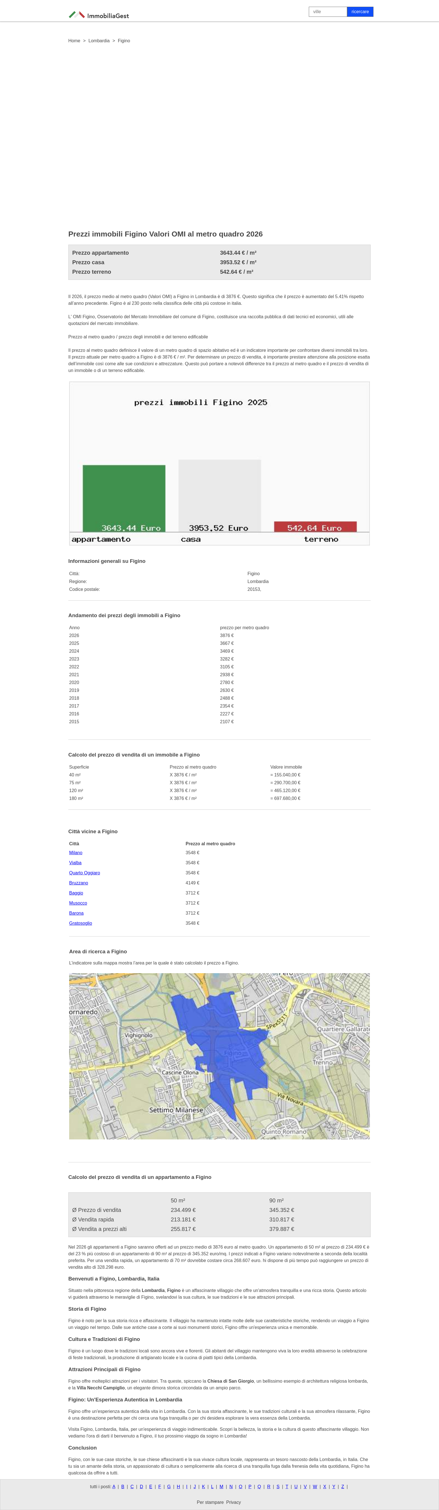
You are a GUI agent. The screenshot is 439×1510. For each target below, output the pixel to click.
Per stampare (210, 1502)
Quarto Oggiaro (84, 872)
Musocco (78, 903)
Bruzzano (78, 883)
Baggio (76, 893)
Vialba (75, 862)
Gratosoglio (80, 923)
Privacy (233, 1502)
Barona (76, 913)
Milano (75, 852)
